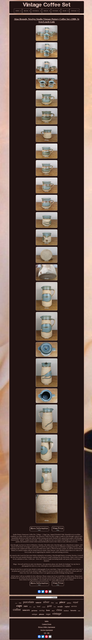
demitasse (66, 610)
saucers (26, 610)
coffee (17, 609)
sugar (48, 614)
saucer (38, 602)
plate (16, 603)
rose (57, 603)
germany (34, 610)
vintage (56, 613)
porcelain (28, 602)
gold (49, 606)
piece (62, 602)
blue (52, 603)
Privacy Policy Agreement (46, 627)
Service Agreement (47, 630)
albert (53, 610)
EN (45, 633)
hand (38, 606)
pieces (41, 614)
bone (48, 610)
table (34, 606)
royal (75, 602)
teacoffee (60, 606)
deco (30, 606)
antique (34, 614)
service (74, 606)
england (67, 606)
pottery (69, 603)
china (59, 609)
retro (79, 610)
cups (19, 605)
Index (47, 621)
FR (48, 633)
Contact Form (46, 624)
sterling (41, 610)
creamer (43, 606)
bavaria (73, 610)
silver (46, 602)
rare (26, 606)
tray (20, 603)
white (54, 606)
